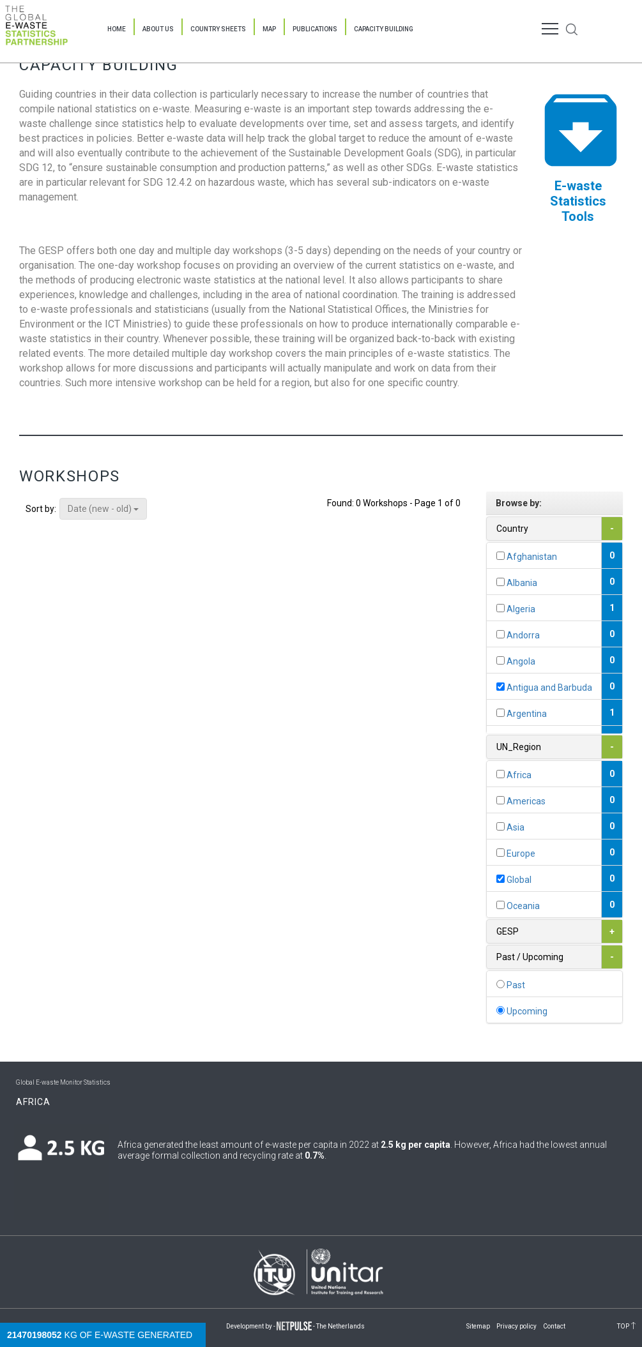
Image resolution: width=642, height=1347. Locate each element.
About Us (158, 29)
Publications (315, 29)
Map (269, 29)
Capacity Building (383, 29)
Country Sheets (218, 29)
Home (116, 29)
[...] (500, 556)
